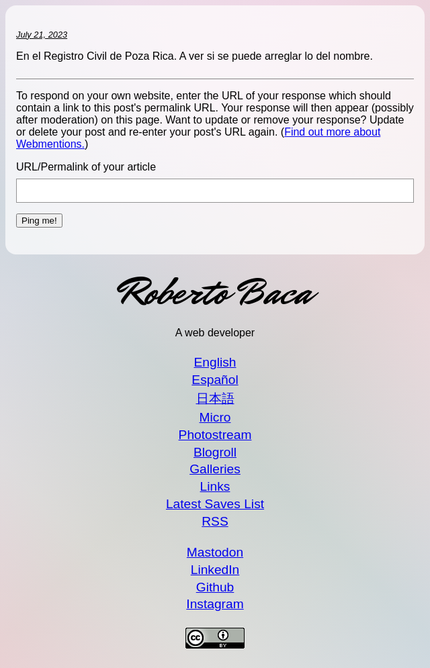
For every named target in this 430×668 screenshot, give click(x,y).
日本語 (215, 398)
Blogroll (215, 452)
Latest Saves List (215, 504)
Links (215, 486)
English (215, 362)
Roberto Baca (215, 292)
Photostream (215, 435)
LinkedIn (215, 570)
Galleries (215, 469)
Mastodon (215, 552)
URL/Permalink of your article (86, 167)
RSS (215, 521)
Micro (215, 417)
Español (214, 380)
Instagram (214, 604)
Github (215, 587)
